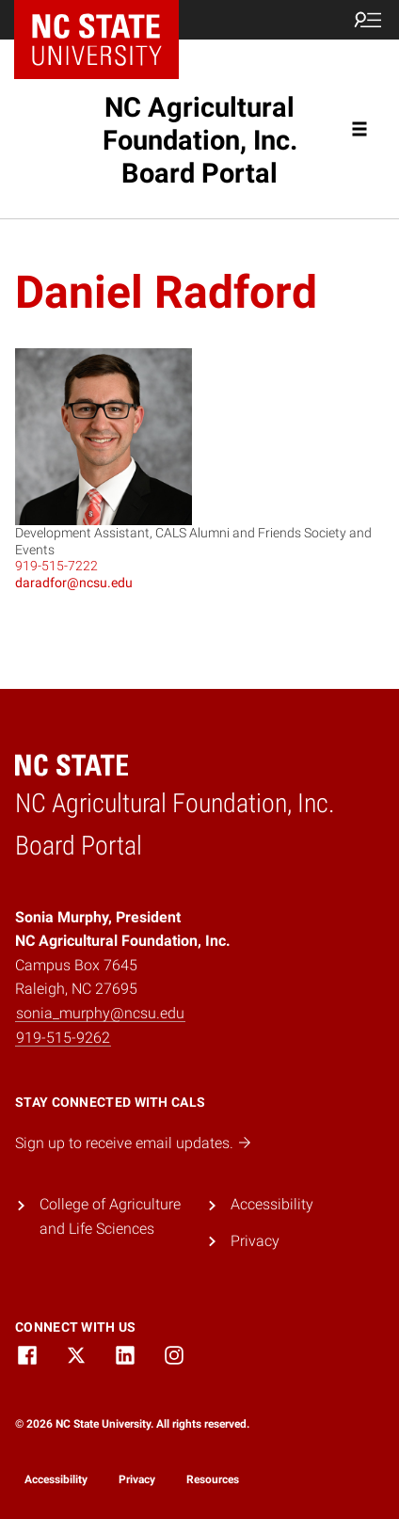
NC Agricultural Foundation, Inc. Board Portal (200, 140)
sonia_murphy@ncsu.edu (100, 1013)
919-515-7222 (56, 565)
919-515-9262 (63, 1038)
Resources (212, 1479)
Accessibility (272, 1204)
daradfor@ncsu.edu (74, 582)
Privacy (255, 1241)
